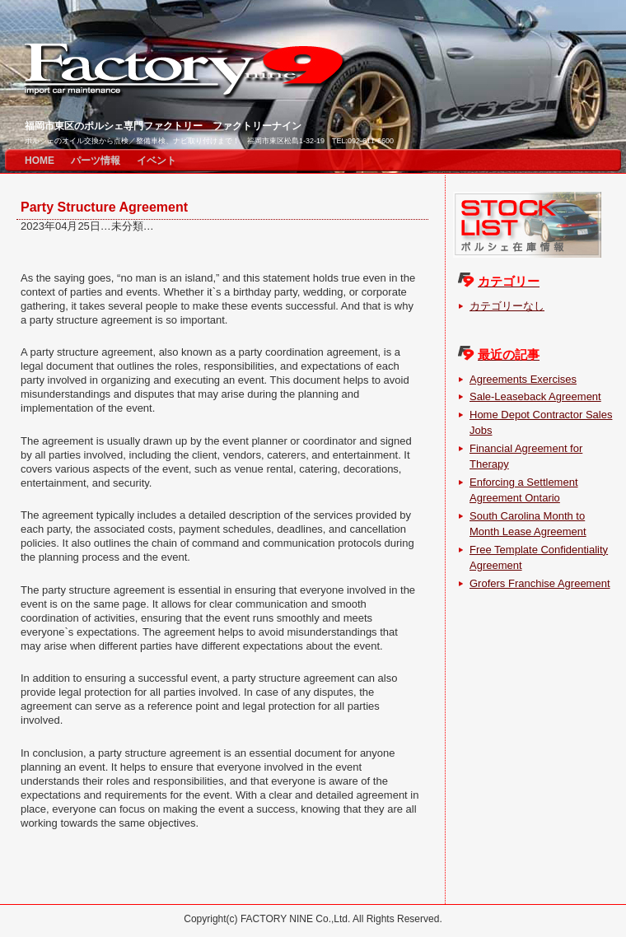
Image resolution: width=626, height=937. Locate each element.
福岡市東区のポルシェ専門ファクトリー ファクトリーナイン (163, 126)
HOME (39, 160)
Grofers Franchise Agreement (540, 583)
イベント (156, 160)
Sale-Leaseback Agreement (535, 396)
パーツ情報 (95, 160)
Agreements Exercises (523, 379)
